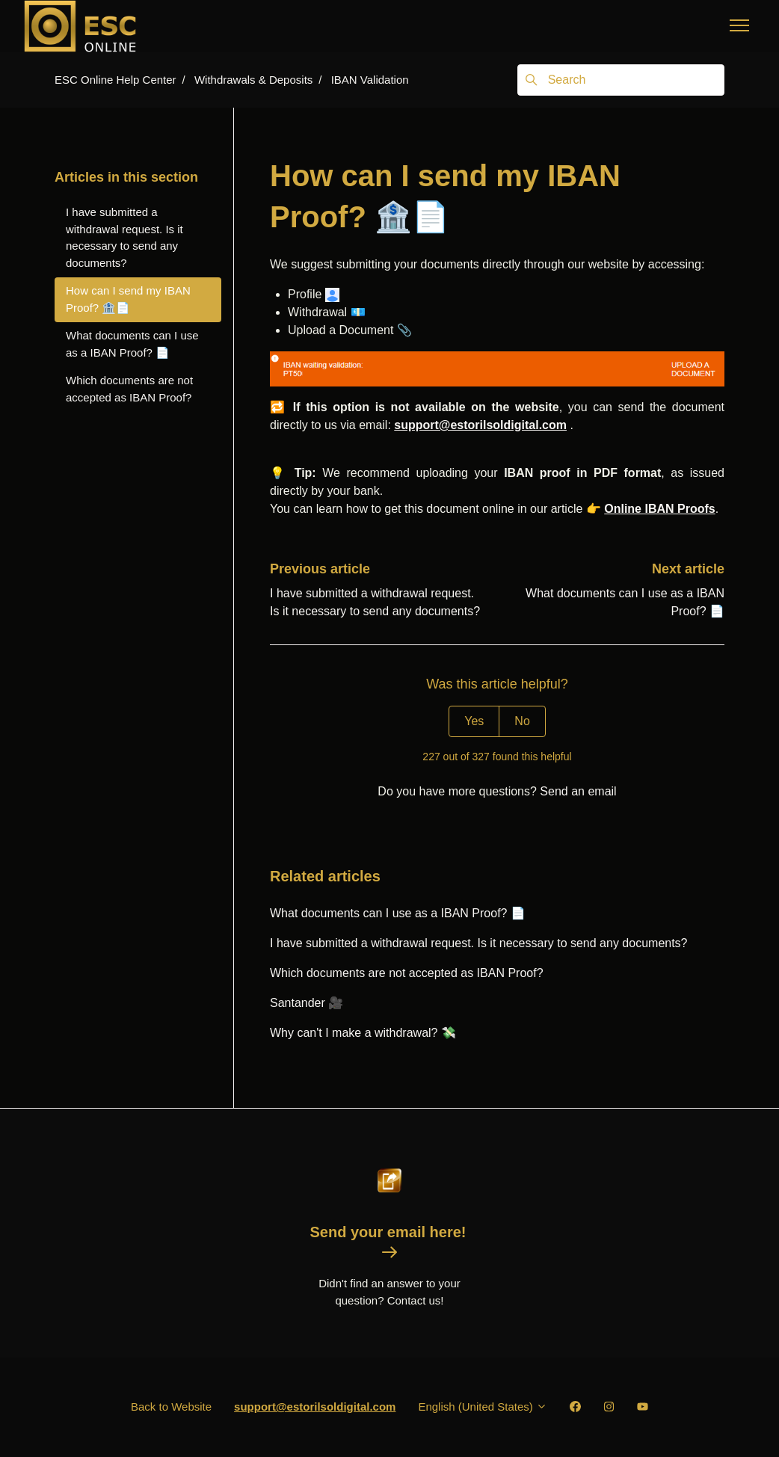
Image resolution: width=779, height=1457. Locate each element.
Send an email (578, 791)
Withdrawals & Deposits (253, 79)
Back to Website (171, 1406)
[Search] (620, 80)
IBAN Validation (370, 79)
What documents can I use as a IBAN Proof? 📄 (398, 913)
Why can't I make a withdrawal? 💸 (363, 1032)
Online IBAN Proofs (659, 508)
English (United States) (482, 1406)
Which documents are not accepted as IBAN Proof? (407, 973)
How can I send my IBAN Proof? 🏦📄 (128, 299)
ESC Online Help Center (115, 79)
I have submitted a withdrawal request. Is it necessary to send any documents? (479, 943)
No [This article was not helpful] (521, 721)
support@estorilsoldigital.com (480, 425)
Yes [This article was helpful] (474, 721)
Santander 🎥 (306, 1003)
